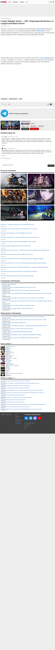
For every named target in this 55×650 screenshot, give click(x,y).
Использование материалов (29, 423)
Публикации (15, 2)
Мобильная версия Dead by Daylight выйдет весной (14, 322)
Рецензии (22, 2)
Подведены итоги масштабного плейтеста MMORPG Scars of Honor (16, 233)
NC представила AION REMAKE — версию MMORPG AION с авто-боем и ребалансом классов (20, 383)
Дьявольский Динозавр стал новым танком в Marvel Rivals (12, 402)
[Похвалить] (2, 104)
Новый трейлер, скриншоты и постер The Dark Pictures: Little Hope (17, 328)
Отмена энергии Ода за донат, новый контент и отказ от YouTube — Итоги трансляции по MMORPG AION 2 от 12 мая (40, 186)
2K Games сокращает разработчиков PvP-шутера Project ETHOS (16, 245)
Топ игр (16, 418)
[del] (5, 165)
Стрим (20, 98)
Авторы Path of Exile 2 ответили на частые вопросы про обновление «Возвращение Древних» (22, 258)
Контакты (26, 426)
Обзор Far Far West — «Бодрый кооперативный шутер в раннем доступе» (40, 219)
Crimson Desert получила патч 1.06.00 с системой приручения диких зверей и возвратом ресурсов (23, 263)
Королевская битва (13, 98)
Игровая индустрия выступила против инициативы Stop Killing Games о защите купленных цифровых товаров (23, 404)
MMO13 (16, 414)
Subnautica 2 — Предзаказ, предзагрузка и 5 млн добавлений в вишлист (17, 224)
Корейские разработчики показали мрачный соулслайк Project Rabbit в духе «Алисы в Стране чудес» (21, 409)
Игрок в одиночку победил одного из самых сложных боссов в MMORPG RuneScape (21, 334)
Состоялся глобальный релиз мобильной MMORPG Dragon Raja (17, 331)
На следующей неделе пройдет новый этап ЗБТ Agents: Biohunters (17, 308)
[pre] (11, 165)
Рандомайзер (17, 423)
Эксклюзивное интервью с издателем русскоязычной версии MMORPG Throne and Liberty (12, 186)
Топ (26, 2)
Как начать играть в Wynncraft (9, 284)
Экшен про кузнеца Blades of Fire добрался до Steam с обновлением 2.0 (15, 385)
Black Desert (40, 30)
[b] (2, 165)
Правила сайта (27, 424)
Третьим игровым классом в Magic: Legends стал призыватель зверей (18, 305)
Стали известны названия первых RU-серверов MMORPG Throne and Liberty (18, 241)
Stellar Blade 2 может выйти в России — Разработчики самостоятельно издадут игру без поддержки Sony (25, 250)
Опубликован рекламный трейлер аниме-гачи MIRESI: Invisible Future (17, 254)
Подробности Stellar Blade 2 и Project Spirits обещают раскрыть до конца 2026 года (20, 237)
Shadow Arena (41, 29)
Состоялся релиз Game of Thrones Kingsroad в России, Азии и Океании (15, 380)
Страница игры (25, 128)
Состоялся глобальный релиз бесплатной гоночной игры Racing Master (17, 275)
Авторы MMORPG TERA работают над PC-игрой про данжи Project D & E (15, 406)
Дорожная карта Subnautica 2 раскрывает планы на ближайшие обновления (16, 397)
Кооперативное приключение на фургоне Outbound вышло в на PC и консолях (19, 228)
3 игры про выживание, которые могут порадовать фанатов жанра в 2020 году (20, 337)
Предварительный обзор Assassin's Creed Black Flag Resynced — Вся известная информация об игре (13, 202)
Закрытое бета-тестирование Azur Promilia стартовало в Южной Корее (15, 387)
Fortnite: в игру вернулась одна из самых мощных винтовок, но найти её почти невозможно (23, 297)
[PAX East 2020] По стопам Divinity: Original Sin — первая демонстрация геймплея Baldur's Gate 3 (24, 325)
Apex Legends (45, 57)
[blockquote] (8, 165)
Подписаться (34, 128)
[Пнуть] (6, 104)
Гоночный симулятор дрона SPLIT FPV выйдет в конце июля (13, 399)
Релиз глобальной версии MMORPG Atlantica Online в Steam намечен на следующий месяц (23, 316)
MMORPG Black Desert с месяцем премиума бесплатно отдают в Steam (18, 287)
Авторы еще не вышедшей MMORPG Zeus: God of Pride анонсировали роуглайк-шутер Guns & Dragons (22, 390)
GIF (12, 165)
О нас (25, 428)
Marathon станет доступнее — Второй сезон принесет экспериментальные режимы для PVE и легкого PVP (22, 392)
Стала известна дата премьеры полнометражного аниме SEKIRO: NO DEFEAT (19, 271)
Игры (9, 2)
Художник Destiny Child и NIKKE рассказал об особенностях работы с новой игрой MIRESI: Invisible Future (39, 202)
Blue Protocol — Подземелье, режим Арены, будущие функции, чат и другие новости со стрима (24, 319)
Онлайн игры (17, 416)
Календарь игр (18, 421)
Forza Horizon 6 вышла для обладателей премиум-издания (13, 394)
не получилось (19, 59)
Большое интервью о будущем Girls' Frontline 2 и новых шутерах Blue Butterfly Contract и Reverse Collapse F (13, 218)
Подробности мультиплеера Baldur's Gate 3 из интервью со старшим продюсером (21, 290)
